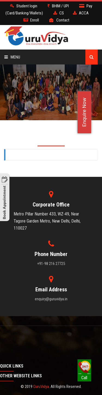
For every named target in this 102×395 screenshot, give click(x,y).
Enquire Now (84, 112)
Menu (12, 57)
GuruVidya (41, 386)
